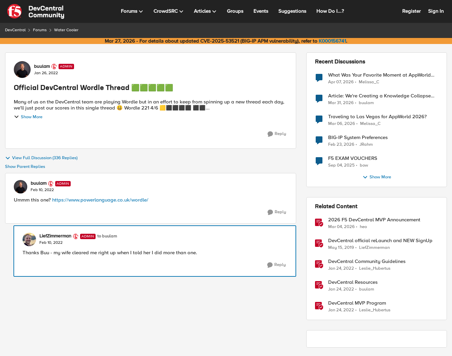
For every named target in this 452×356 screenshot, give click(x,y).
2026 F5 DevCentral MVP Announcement (374, 220)
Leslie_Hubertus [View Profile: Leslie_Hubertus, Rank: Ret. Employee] (374, 268)
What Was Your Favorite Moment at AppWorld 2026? (379, 75)
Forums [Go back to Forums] (40, 30)
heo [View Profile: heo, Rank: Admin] (363, 226)
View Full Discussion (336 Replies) (41, 158)
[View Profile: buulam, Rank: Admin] (22, 69)
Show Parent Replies (25, 166)
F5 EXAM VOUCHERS (352, 158)
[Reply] (276, 134)
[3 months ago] (341, 82)
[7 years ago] (341, 248)
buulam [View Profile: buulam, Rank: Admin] (42, 66)
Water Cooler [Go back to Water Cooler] (66, 30)
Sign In (436, 11)
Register (411, 11)
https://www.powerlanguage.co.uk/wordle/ (100, 200)
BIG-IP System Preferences (358, 137)
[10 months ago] (341, 165)
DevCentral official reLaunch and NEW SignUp (380, 240)
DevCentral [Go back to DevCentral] (15, 30)
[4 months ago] (341, 103)
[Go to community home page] (35, 11)
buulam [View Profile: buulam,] (366, 102)
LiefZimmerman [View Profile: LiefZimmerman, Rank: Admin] (55, 236)
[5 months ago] (341, 144)
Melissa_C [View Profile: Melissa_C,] (369, 81)
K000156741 (332, 41)
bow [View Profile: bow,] (364, 165)
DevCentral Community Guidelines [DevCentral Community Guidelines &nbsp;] (367, 261)
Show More (28, 117)
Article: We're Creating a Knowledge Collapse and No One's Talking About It (379, 96)
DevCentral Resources (353, 282)
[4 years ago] (341, 268)
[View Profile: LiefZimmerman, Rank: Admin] (29, 239)
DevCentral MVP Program (357, 303)
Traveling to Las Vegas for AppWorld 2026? (377, 117)
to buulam (107, 236)
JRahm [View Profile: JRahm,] (366, 144)
